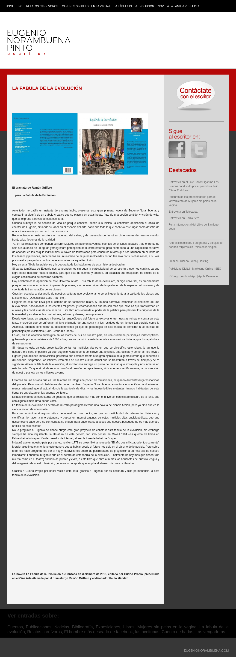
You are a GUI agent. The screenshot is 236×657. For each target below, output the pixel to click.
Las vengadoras (210, 632)
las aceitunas (147, 632)
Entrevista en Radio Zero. (184, 218)
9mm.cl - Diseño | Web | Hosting (188, 261)
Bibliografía (82, 627)
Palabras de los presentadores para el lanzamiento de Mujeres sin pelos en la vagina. (192, 201)
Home (10, 6)
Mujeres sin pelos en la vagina (86, 6)
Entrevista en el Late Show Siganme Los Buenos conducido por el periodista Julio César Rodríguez (193, 186)
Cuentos (15, 627)
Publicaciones (38, 627)
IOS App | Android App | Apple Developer (194, 276)
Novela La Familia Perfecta (179, 6)
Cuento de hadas (177, 632)
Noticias (61, 627)
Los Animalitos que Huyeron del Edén (35, 14)
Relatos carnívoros (44, 632)
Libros (128, 627)
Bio (20, 6)
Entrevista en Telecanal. (183, 211)
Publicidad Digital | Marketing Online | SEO (195, 268)
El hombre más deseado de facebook (98, 632)
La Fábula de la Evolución (134, 6)
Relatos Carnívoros (42, 6)
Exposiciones (108, 627)
